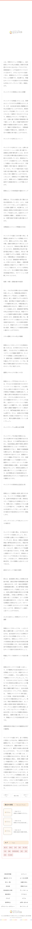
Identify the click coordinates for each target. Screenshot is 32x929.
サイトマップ (24, 906)
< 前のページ (6, 795)
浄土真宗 (10, 855)
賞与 (22, 851)
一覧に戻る (16, 796)
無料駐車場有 (15, 851)
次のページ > (26, 795)
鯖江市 (5, 847)
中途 (5, 851)
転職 (9, 851)
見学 (26, 851)
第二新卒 (25, 847)
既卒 (20, 847)
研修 (5, 855)
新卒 (16, 847)
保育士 (10, 847)
